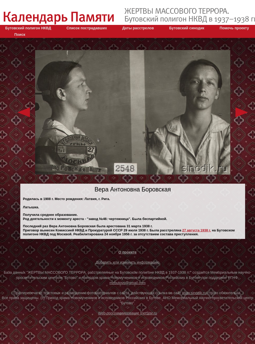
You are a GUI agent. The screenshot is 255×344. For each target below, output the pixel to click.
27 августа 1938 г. (196, 230)
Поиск (19, 34)
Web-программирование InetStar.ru (127, 313)
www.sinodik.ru (194, 293)
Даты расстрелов (138, 28)
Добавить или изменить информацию (128, 262)
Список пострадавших (86, 28)
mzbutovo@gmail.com (128, 283)
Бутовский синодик (186, 28)
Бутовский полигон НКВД (28, 28)
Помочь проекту (234, 28)
